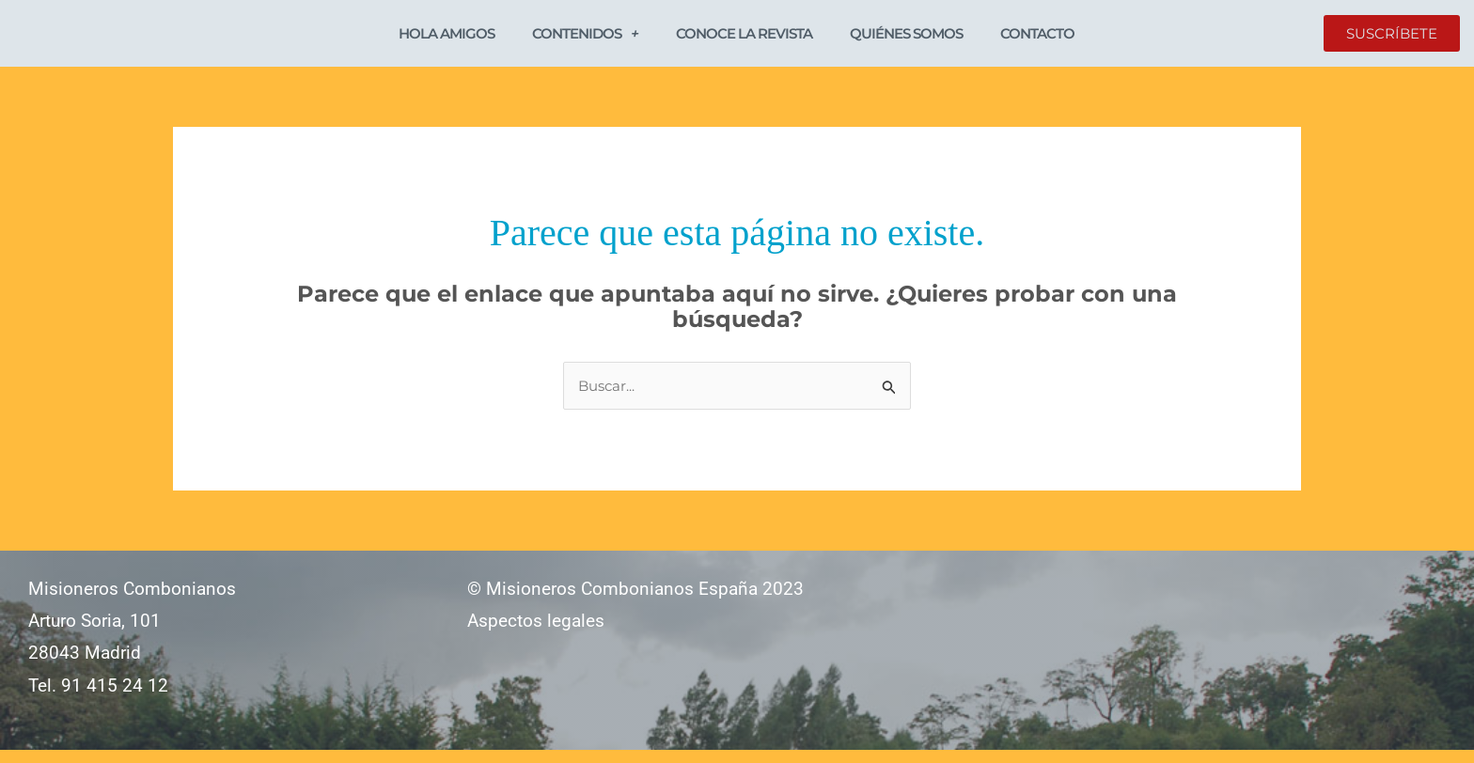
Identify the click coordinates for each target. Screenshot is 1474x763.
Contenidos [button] (585, 39)
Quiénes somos (906, 39)
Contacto (1037, 39)
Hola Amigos (446, 39)
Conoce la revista (744, 39)
